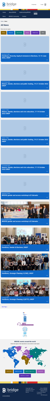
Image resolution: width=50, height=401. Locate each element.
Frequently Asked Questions (41, 393)
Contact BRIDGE (43, 389)
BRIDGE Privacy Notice (29, 391)
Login (43, 4)
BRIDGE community (14, 16)
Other (43, 32)
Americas (11, 32)
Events (35, 12)
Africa (3, 32)
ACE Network (44, 395)
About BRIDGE (12, 12)
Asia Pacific (19, 32)
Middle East (35, 32)
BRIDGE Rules (44, 390)
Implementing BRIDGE (25, 12)
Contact (24, 16)
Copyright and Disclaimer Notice (30, 389)
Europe (27, 32)
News (4, 16)
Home (4, 12)
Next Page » (4, 306)
